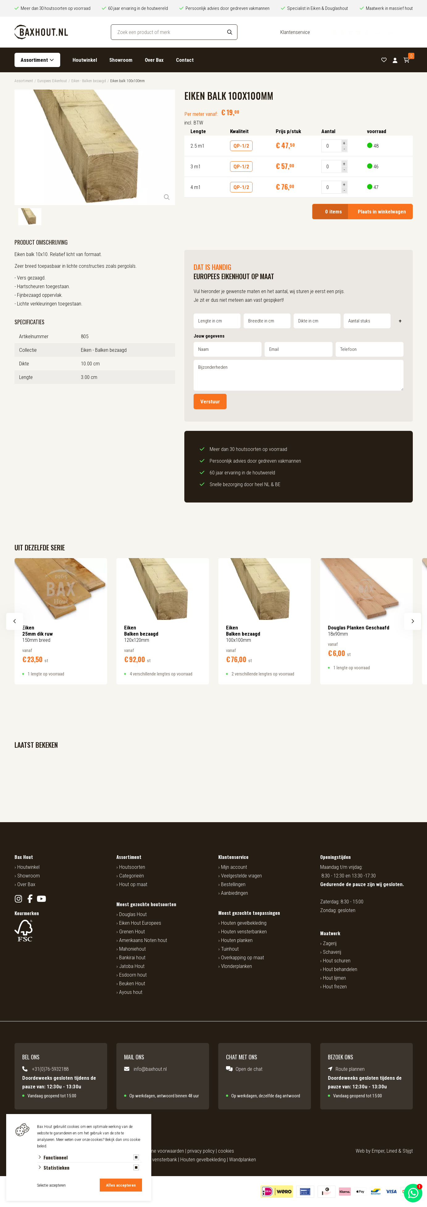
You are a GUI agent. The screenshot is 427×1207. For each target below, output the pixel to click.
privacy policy (201, 1151)
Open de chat (249, 1069)
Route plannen (350, 1069)
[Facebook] (30, 899)
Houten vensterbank (156, 1159)
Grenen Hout (132, 931)
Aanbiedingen (234, 893)
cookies (226, 1151)
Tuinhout (230, 949)
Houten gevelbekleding (243, 923)
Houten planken (237, 940)
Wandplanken (242, 1159)
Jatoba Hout (131, 966)
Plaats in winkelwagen (362, 211)
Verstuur (210, 401)
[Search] (229, 32)
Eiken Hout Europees (140, 923)
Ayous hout (130, 992)
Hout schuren (336, 960)
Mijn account (234, 867)
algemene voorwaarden (160, 1151)
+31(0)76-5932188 (50, 1069)
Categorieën (131, 876)
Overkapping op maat (242, 957)
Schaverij (332, 952)
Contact (185, 60)
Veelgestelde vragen (241, 876)
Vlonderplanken (236, 966)
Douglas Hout (133, 914)
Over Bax (154, 60)
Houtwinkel (85, 60)
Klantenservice (295, 32)
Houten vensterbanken (244, 931)
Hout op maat (133, 884)
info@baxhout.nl (150, 1069)
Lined (392, 1151)
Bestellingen (233, 884)
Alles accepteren (121, 1185)
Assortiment (34, 60)
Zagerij (330, 943)
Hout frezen (335, 986)
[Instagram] (19, 899)
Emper (378, 1151)
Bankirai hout (132, 957)
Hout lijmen (334, 978)
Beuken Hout (132, 983)
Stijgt (408, 1151)
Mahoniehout (132, 949)
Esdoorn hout (133, 975)
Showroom (120, 60)
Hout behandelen (340, 969)
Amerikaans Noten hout (143, 940)
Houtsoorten (132, 867)
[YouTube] (41, 899)
